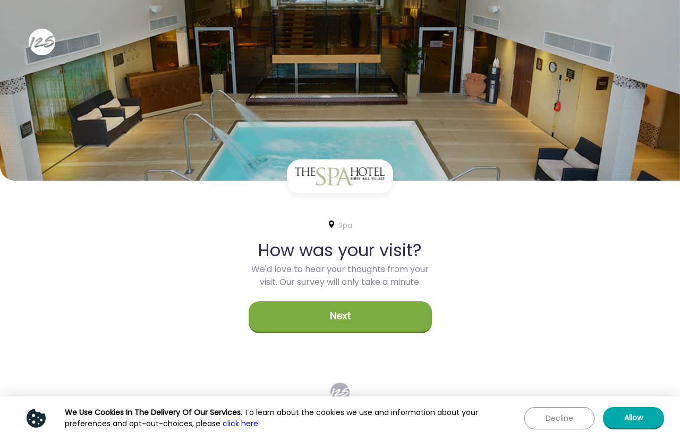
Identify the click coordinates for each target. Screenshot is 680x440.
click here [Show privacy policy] (240, 423)
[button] (340, 317)
